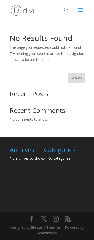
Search (76, 78)
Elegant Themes (46, 227)
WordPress (47, 233)
